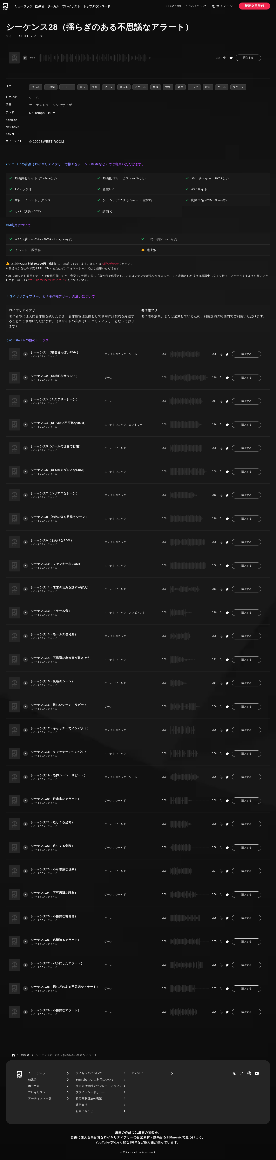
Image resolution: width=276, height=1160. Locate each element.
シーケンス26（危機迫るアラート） (56, 939)
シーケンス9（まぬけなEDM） (52, 540)
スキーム (140, 86)
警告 (82, 86)
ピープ (109, 86)
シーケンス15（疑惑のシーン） (53, 681)
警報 (95, 86)
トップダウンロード (96, 6)
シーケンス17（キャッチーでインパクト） (61, 728)
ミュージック (23, 6)
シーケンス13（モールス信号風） (54, 634)
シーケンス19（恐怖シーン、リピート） (59, 775)
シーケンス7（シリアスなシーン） (55, 493)
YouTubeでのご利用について (48, 280)
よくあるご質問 (173, 6)
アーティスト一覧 (39, 1098)
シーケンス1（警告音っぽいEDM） (55, 352)
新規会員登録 (254, 6)
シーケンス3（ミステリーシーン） (55, 399)
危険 (168, 86)
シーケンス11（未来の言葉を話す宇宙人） (61, 587)
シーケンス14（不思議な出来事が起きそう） (62, 657)
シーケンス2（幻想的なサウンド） (55, 375)
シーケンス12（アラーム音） (51, 610)
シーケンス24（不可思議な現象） (54, 892)
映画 (208, 86)
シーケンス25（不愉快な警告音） (54, 916)
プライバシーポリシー (90, 1092)
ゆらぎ (36, 86)
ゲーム (222, 86)
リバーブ (238, 86)
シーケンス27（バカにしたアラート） (57, 963)
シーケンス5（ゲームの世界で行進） (56, 446)
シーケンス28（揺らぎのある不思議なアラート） (65, 986)
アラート (67, 86)
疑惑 (180, 86)
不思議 (51, 86)
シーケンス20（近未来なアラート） (56, 798)
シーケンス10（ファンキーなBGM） (56, 563)
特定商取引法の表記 (89, 1098)
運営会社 (81, 1104)
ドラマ (194, 86)
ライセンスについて (195, 6)
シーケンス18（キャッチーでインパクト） (61, 751)
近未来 (124, 86)
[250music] (5, 6)
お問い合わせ (110, 263)
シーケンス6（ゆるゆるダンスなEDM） (58, 469)
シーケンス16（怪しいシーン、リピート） (61, 704)
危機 (155, 86)
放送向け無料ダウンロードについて (99, 1085)
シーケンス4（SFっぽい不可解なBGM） (59, 422)
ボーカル (53, 6)
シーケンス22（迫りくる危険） (53, 845)
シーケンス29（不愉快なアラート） (56, 1010)
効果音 (39, 6)
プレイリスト (71, 6)
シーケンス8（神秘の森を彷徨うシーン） (60, 516)
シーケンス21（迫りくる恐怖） (53, 822)
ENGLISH (139, 1073)
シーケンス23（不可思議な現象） (54, 869)
